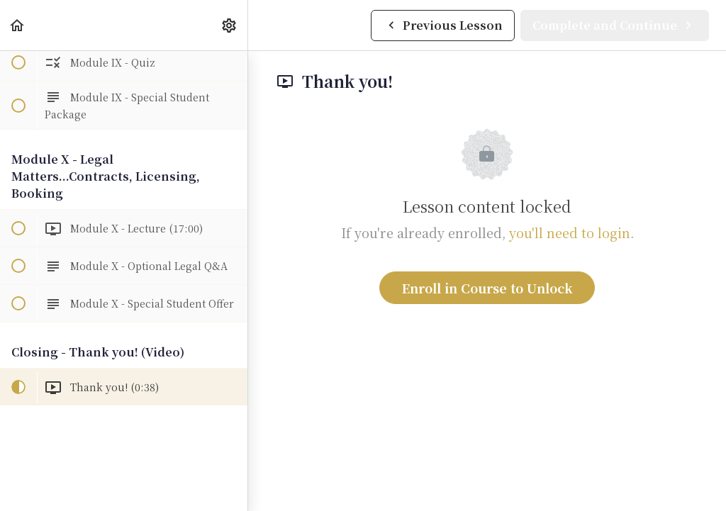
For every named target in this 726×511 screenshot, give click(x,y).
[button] (17, 25)
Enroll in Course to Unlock (487, 288)
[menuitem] (229, 25)
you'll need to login (569, 232)
